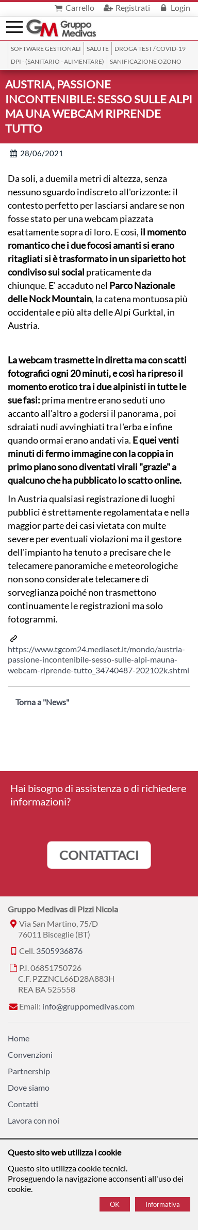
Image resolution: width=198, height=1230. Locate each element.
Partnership (29, 1071)
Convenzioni (30, 1054)
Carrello (73, 7)
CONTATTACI (99, 854)
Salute (98, 48)
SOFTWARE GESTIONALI (46, 48)
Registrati (126, 7)
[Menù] (14, 26)
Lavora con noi (33, 1120)
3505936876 (59, 951)
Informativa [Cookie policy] (162, 1204)
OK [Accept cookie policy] (115, 1204)
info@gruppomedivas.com (88, 1006)
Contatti (23, 1104)
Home (18, 1038)
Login (174, 7)
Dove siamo (29, 1087)
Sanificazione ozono (146, 61)
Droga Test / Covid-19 (150, 48)
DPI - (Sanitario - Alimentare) (57, 61)
